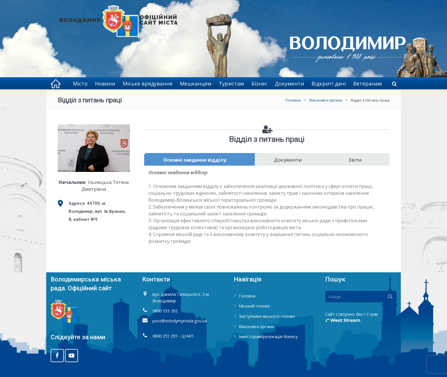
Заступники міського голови (267, 316)
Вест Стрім (367, 314)
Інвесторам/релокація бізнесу (268, 336)
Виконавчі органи (325, 100)
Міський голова (254, 306)
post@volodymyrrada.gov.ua (179, 321)
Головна (293, 100)
